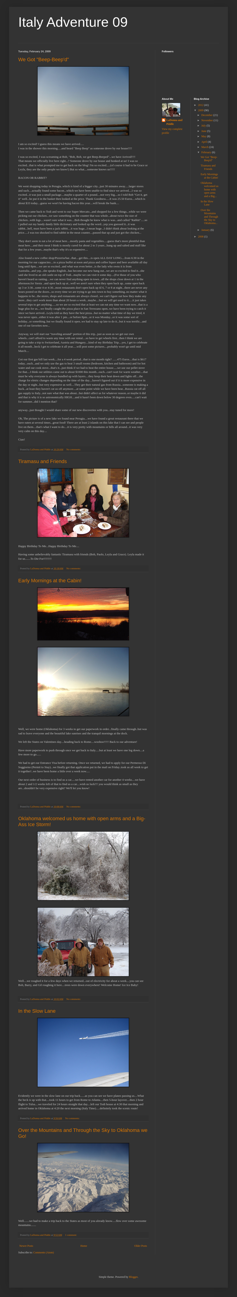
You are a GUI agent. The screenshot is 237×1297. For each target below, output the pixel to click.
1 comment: (71, 1235)
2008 (201, 236)
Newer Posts (26, 1245)
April (204, 141)
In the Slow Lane (37, 1011)
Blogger (133, 1277)
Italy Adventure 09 (73, 22)
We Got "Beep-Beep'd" (43, 59)
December (207, 115)
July (203, 125)
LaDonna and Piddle (174, 122)
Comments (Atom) (43, 1252)
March (205, 147)
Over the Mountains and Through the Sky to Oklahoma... (209, 216)
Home (83, 1245)
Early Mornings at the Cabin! (50, 580)
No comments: (73, 449)
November (207, 120)
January (205, 230)
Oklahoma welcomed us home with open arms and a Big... (209, 189)
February (206, 152)
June (204, 131)
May (204, 136)
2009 (201, 110)
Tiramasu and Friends (42, 461)
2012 (201, 105)
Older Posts (140, 1245)
